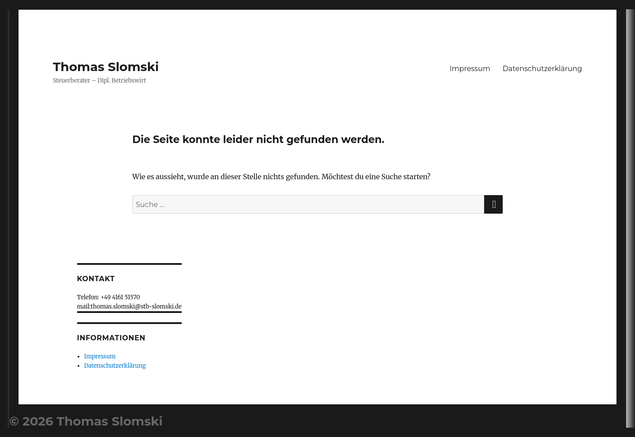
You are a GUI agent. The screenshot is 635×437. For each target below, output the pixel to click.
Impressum (470, 68)
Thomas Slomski (106, 66)
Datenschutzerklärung (542, 68)
